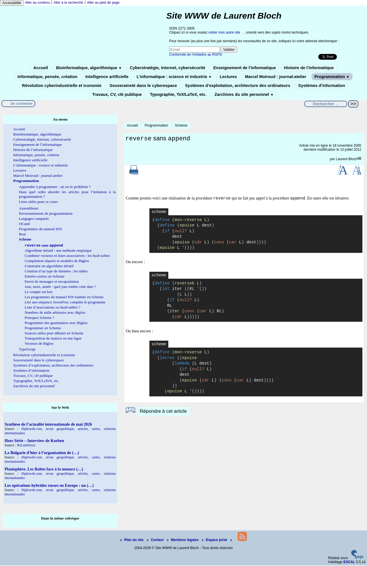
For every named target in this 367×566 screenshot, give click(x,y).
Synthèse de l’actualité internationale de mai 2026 (48, 424)
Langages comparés (34, 218)
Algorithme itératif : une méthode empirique (58, 251)
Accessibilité (11, 3)
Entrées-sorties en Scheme (45, 277)
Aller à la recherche (68, 3)
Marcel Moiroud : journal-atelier (275, 76)
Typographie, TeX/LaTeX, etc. (178, 94)
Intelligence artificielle (106, 76)
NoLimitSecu (26, 446)
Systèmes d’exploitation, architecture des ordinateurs (237, 85)
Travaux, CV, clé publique (117, 94)
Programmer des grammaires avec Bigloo (56, 323)
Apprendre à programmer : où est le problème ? (55, 187)
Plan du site (132, 540)
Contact (156, 540)
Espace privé (215, 540)
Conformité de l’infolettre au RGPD (195, 55)
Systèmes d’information (321, 85)
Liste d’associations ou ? (52, 308)
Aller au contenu (37, 3)
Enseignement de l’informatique (244, 67)
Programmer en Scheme (43, 328)
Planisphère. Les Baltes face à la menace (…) (44, 469)
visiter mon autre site (224, 32)
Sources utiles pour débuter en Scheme (54, 334)
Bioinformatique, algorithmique (89, 67)
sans (44, 246)
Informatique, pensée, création (47, 76)
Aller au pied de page (103, 3)
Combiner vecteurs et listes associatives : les (67, 256)
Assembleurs (28, 208)
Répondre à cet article (163, 412)
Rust (22, 234)
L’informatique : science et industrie (174, 76)
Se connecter (21, 103)
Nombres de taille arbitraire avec (55, 313)
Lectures (228, 76)
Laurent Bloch (346, 160)
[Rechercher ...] (325, 104)
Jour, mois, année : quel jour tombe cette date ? (60, 287)
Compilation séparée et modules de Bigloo (57, 261)
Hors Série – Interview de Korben (34, 441)
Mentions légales (183, 540)
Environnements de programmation (46, 213)
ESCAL (349, 563)
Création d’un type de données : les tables (56, 272)
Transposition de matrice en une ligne (53, 339)
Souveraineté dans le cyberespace (143, 85)
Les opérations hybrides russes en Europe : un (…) (49, 486)
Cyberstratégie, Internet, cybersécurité (167, 67)
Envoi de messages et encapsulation (52, 282)
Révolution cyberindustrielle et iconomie (61, 85)
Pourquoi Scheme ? (39, 318)
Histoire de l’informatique (309, 67)
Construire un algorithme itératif (49, 266)
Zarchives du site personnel (244, 94)
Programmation (332, 76)
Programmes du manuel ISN (40, 229)
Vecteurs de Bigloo (39, 344)
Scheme (181, 125)
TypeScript (27, 350)
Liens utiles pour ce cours (38, 201)
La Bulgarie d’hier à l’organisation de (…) (42, 453)
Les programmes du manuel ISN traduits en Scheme (64, 297)
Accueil (40, 67)
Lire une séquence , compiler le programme (65, 303)
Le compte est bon (38, 292)
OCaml (24, 224)
